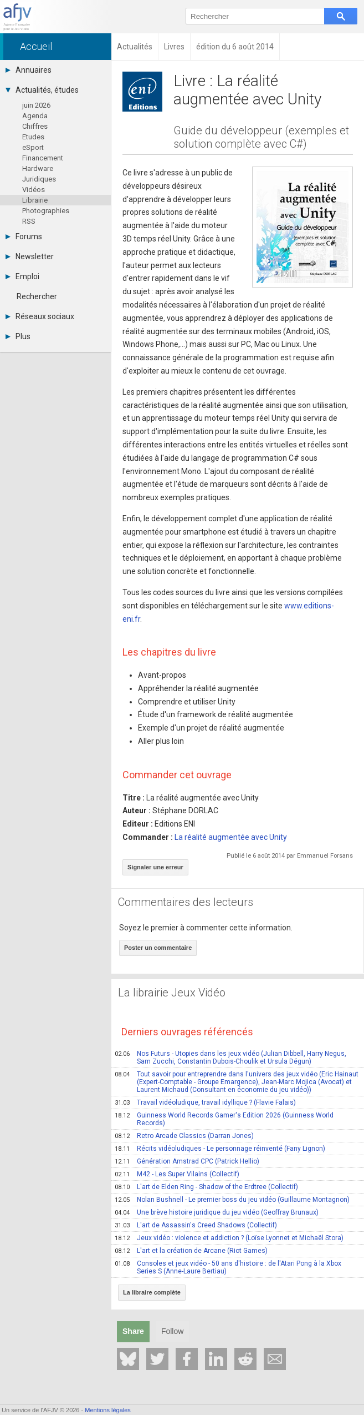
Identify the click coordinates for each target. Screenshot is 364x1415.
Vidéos (33, 189)
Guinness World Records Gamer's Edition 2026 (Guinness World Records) (224, 1119)
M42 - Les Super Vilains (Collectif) (177, 1174)
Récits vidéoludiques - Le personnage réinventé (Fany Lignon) (220, 1148)
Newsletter (30, 256)
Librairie (35, 200)
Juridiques (39, 179)
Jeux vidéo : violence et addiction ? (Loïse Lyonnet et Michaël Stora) (229, 1238)
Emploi (22, 276)
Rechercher (37, 296)
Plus (18, 336)
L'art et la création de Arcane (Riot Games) (191, 1251)
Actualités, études (42, 89)
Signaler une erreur (155, 867)
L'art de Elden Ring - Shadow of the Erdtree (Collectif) (206, 1187)
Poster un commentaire (158, 947)
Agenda (35, 116)
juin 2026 (36, 105)
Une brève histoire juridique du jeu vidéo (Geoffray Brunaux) (217, 1212)
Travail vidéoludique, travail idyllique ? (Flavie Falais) (205, 1102)
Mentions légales (108, 1410)
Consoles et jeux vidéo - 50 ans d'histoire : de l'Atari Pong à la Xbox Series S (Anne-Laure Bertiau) (228, 1267)
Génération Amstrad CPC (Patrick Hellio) (187, 1161)
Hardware (37, 168)
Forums (24, 236)
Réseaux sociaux (40, 316)
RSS (28, 221)
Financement (42, 158)
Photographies (45, 211)
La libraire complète (152, 1292)
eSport (33, 147)
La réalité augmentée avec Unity (231, 837)
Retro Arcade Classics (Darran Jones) (184, 1136)
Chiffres (35, 126)
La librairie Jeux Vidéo (171, 992)
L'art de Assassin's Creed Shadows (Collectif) (196, 1225)
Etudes (33, 137)
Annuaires (29, 70)
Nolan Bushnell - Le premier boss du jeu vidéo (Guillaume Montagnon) (232, 1199)
